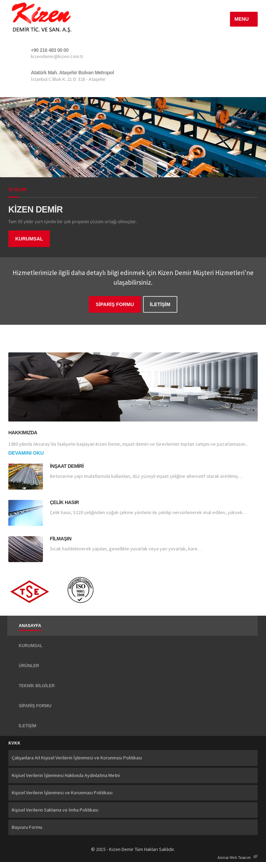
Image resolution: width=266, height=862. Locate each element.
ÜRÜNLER (29, 665)
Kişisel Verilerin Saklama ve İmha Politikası (55, 810)
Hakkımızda (22, 432)
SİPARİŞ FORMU (115, 304)
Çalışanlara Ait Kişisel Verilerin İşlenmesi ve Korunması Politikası (77, 758)
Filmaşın (60, 538)
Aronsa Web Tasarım (234, 857)
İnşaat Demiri (66, 466)
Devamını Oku (26, 453)
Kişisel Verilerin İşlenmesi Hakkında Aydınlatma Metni (66, 775)
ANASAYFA (30, 625)
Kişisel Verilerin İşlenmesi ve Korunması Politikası (62, 792)
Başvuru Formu (27, 827)
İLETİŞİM (160, 304)
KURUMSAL (29, 238)
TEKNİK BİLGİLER (37, 685)
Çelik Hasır (64, 502)
